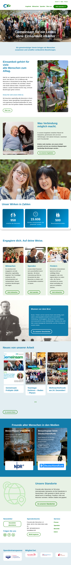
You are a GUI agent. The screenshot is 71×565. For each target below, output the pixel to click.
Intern (56, 532)
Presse (56, 522)
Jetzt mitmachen (12, 292)
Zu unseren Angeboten (46, 153)
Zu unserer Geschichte (41, 331)
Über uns (7, 110)
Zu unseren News (10, 412)
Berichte (56, 528)
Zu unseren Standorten (46, 504)
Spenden (57, 525)
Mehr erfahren (11, 443)
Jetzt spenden (34, 292)
